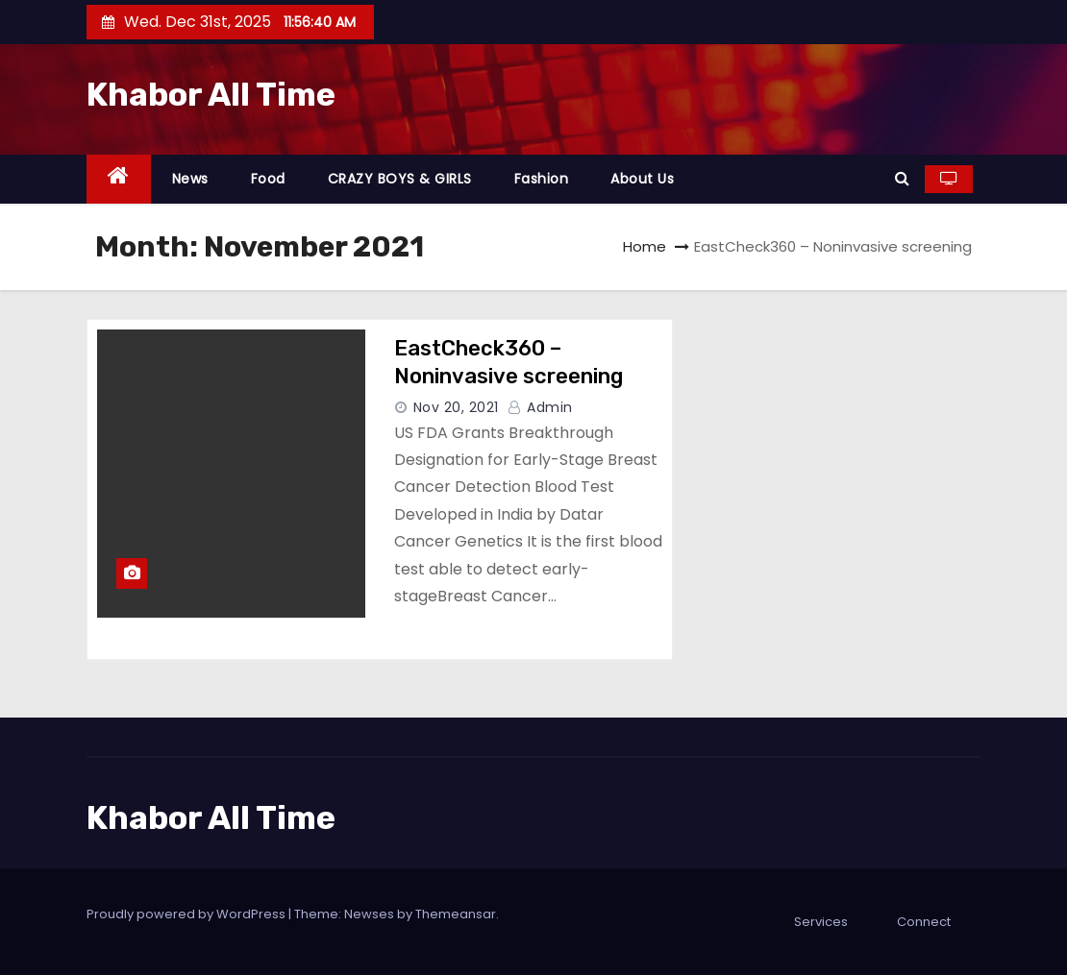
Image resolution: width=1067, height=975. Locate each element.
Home (644, 246)
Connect (924, 922)
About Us (642, 178)
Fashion (541, 178)
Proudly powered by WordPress (187, 914)
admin (540, 407)
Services (821, 922)
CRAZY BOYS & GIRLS (400, 178)
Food (268, 178)
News (190, 178)
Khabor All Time (211, 94)
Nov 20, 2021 (456, 407)
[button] (902, 178)
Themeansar (455, 914)
